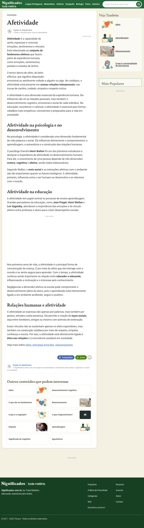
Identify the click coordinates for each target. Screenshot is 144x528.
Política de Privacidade (97, 490)
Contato (119, 502)
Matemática (49, 4)
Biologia (80, 4)
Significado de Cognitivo (20, 439)
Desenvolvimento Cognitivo (64, 390)
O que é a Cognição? (28, 415)
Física (88, 4)
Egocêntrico (57, 439)
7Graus (17, 519)
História (60, 4)
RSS (89, 502)
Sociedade (12, 15)
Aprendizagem (71, 427)
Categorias (92, 496)
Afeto (28, 390)
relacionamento (64, 344)
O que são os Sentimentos (28, 402)
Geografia (69, 4)
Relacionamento (71, 402)
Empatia (28, 427)
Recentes (120, 484)
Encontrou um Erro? (96, 507)
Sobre (118, 496)
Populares (92, 484)
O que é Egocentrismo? (71, 415)
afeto (28, 344)
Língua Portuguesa (33, 4)
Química (96, 4)
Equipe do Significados (22, 365)
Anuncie (119, 490)
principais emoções (43, 344)
